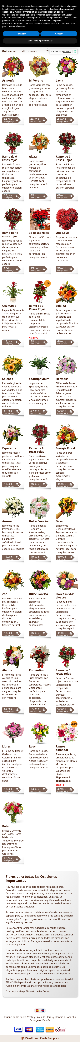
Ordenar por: (9, 51)
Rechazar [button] (21, 34)
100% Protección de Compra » (40, 1038)
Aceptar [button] (59, 34)
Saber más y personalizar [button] (40, 41)
